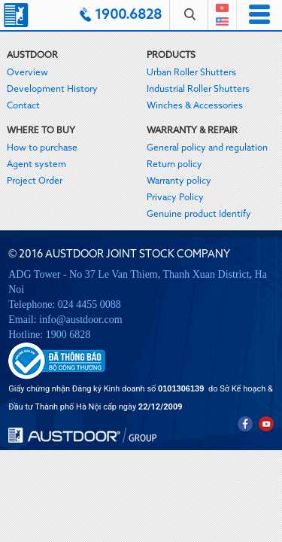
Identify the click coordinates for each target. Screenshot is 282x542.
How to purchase (42, 148)
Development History (52, 89)
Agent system (36, 164)
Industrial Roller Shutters (198, 89)
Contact (23, 106)
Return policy (174, 164)
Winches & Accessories (195, 106)
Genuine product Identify (199, 214)
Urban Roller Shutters (191, 73)
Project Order (34, 181)
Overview (27, 73)
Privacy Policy (175, 197)
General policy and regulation (207, 148)
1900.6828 (128, 15)
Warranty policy (179, 181)
